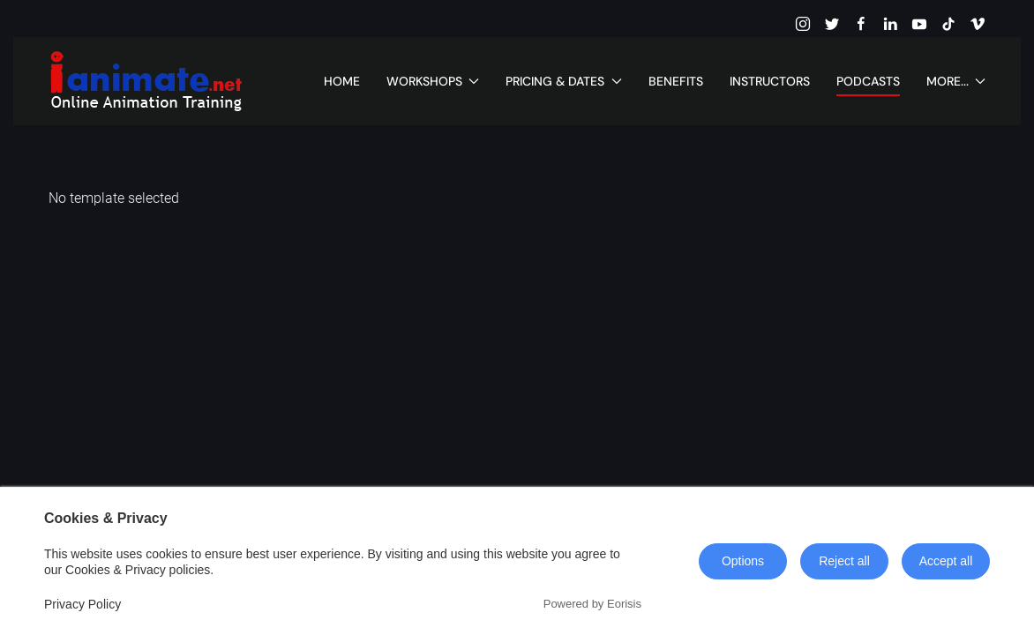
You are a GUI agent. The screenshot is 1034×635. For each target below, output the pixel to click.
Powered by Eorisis (592, 603)
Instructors (770, 81)
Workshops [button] (433, 81)
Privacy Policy (82, 604)
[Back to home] (146, 81)
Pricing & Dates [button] (564, 81)
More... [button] (956, 81)
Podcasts (868, 81)
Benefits (675, 81)
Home (342, 81)
